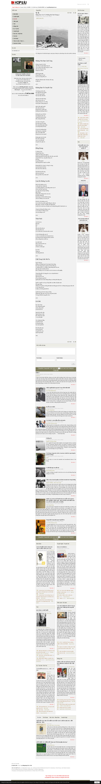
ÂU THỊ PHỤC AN (15, 50)
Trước (70, 12)
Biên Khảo (38, 543)
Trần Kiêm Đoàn (71, 666)
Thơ (37, 607)
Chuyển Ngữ (64, 717)
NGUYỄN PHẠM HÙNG (51, 390)
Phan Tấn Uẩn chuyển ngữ (61, 551)
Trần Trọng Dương (50, 505)
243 (61, 368)
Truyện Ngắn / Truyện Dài (63, 543)
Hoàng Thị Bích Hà (66, 596)
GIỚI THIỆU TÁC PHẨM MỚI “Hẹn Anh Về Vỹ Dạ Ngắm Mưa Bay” (51, 742)
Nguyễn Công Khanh (50, 410)
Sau (74, 12)
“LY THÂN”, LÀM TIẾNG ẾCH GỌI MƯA (55, 420)
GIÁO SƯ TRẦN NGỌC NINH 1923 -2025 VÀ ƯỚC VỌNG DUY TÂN (44, 547)
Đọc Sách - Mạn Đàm (54, 717)
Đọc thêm (73, 384)
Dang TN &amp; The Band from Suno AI (43, 627)
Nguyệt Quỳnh (62, 709)
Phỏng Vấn (59, 658)
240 (53, 368)
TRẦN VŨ (62, 705)
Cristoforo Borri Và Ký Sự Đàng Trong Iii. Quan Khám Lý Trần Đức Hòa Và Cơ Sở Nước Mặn (45, 592)
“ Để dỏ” (61, 598)
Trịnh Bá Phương (68, 709)
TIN (79, 142)
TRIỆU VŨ (49, 673)
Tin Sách (39, 717)
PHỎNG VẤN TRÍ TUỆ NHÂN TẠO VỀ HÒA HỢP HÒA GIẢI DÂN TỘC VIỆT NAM (66, 663)
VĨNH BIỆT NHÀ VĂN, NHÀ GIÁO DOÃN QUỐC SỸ (83, 147)
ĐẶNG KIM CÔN (39, 18)
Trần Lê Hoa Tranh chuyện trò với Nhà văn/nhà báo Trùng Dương (61, 479)
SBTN (47, 457)
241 (56, 368)
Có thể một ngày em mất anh (52, 467)
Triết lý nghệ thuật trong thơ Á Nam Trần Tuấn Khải (58, 387)
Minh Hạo (70, 610)
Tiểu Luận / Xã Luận (62, 602)
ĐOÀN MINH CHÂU (50, 470)
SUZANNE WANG (62, 550)
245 (67, 368)
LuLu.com (31, 86)
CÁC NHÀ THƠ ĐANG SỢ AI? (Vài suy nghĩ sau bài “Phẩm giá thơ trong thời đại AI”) (66, 607)
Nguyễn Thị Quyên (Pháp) (51, 441)
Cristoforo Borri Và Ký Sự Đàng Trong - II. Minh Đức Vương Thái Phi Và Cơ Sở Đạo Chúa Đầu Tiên (45, 597)
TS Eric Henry (57, 725)
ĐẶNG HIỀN (49, 613)
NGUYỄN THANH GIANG (51, 423)
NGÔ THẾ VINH (51, 550)
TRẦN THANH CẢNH (70, 598)
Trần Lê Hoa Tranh (57, 482)
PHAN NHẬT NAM (67, 705)
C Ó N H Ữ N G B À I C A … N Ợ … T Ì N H (45, 669)
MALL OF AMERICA (62, 546)
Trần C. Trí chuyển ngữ (44, 653)
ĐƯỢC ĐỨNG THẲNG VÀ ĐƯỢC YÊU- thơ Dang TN (83, 119)
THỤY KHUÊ (41, 593)
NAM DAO (38, 375)
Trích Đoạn (45, 717)
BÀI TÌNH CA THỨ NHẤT (42, 610)
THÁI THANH (46, 709)
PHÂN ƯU (83, 180)
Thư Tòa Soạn (81, 10)
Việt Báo (83, 233)
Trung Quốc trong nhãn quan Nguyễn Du (55, 519)
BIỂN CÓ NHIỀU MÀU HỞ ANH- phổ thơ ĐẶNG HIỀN (83, 125)
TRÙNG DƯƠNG (49, 482)
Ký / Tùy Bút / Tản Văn (41, 665)
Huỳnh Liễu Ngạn (42, 656)
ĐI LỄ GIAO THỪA (50, 406)
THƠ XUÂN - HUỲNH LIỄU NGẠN (45, 655)
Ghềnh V (38, 372)
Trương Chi (49, 438)
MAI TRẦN (61, 702)
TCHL (83, 161)
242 (59, 368)
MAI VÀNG (41, 709)
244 (64, 368)
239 (51, 368)
